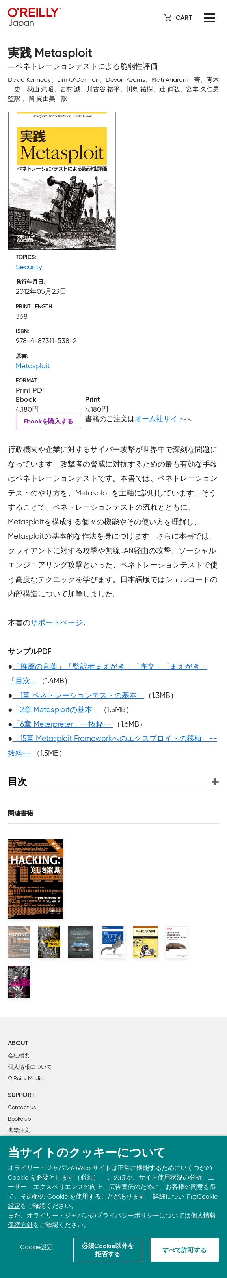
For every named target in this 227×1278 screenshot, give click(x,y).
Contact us (22, 1107)
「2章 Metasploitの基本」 (56, 709)
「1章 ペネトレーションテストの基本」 (78, 695)
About (18, 1043)
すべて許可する (184, 1251)
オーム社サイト (159, 418)
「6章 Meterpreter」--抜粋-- (63, 724)
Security (29, 267)
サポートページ (56, 622)
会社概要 (19, 1055)
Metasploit (33, 365)
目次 (17, 781)
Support (21, 1095)
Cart (184, 18)
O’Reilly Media (26, 1078)
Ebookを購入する (48, 422)
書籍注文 (19, 1130)
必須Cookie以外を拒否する (108, 1250)
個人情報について (30, 1067)
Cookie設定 (36, 1247)
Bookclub (19, 1118)
